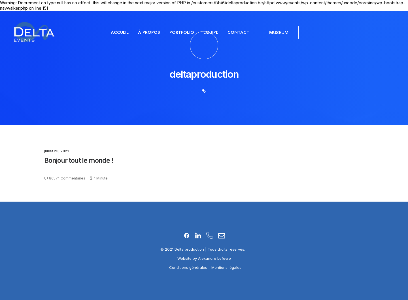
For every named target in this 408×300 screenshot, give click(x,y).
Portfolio (181, 32)
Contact (238, 32)
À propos (149, 32)
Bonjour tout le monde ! (78, 160)
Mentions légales (226, 267)
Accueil (120, 32)
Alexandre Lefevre (214, 258)
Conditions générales (188, 267)
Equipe (210, 32)
